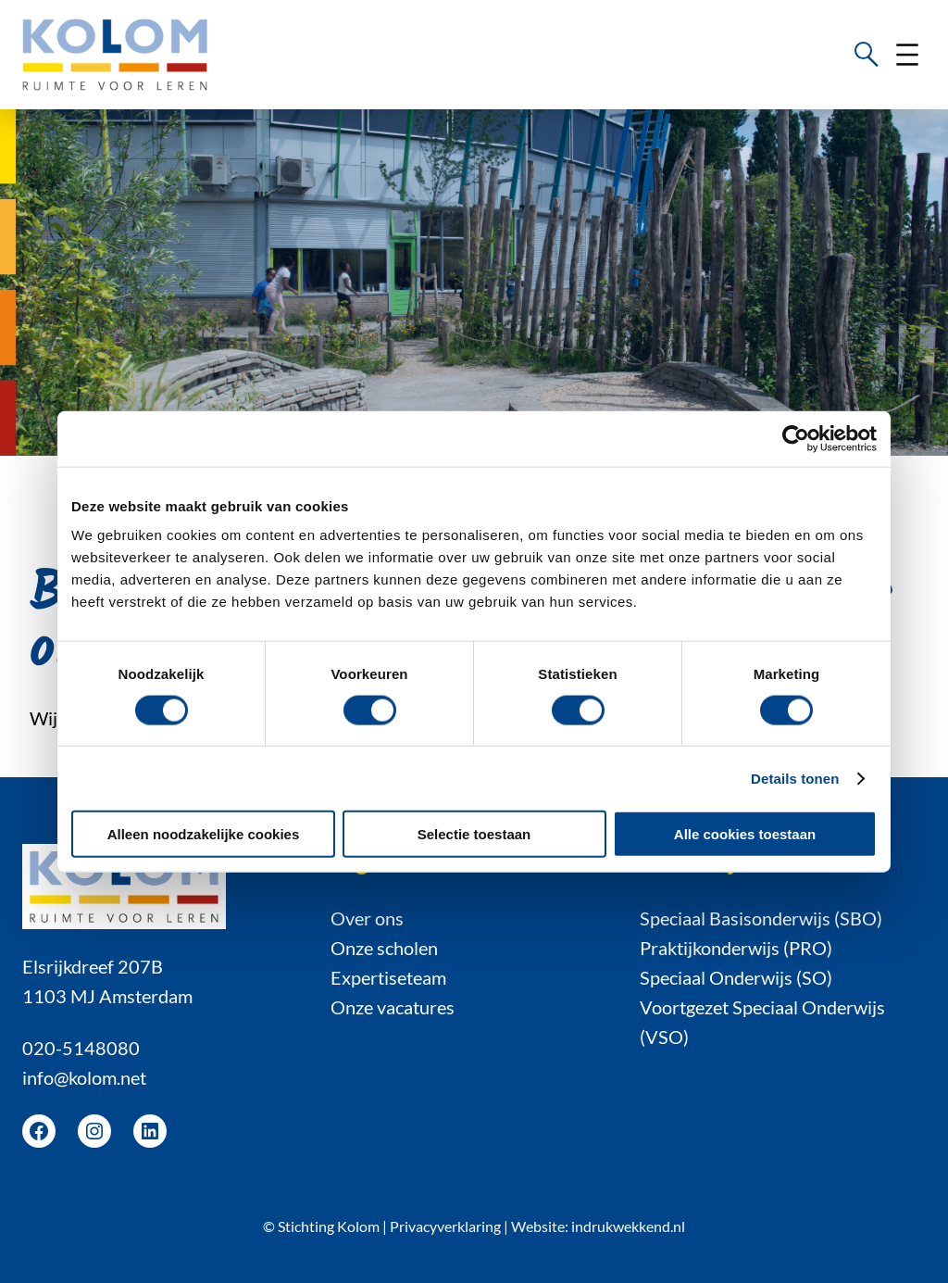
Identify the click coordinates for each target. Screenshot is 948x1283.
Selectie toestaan (474, 834)
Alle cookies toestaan (745, 834)
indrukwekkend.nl (628, 1226)
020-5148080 (81, 1048)
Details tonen (795, 778)
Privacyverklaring (445, 1226)
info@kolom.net (84, 1077)
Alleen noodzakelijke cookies (203, 834)
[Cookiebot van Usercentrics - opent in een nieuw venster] (796, 438)
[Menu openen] (907, 54)
